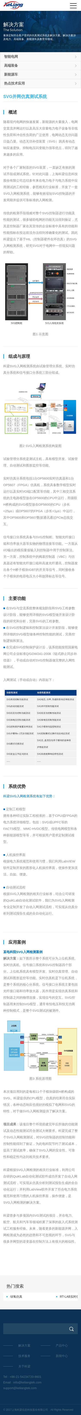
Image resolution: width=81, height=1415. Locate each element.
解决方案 (24, 1345)
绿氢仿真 (16, 1296)
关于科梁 (24, 1366)
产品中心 (62, 1345)
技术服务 (24, 1355)
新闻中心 (62, 1355)
